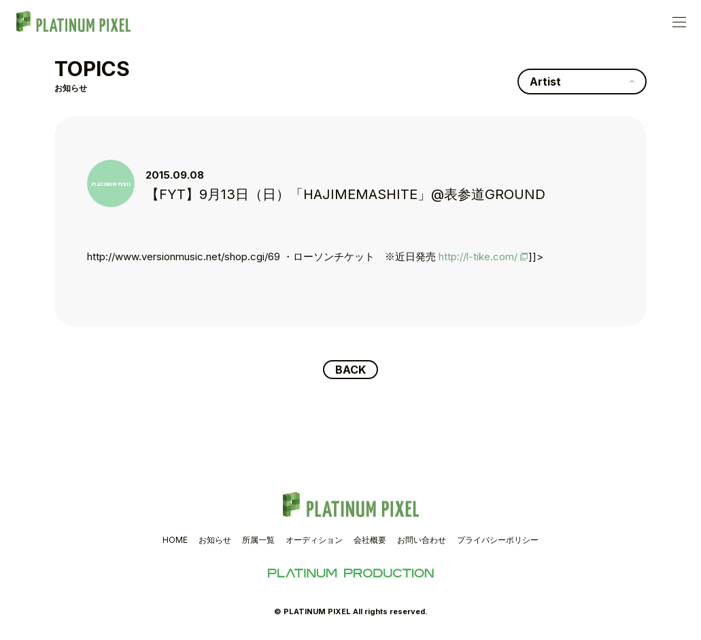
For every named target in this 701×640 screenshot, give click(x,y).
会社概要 (370, 540)
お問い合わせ (421, 540)
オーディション (314, 540)
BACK (350, 369)
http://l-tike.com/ (478, 256)
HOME (175, 540)
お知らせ (215, 540)
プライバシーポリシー (497, 540)
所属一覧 (258, 540)
